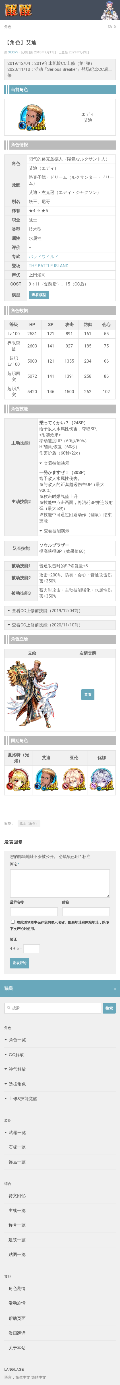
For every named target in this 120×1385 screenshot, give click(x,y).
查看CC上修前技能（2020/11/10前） (47, 625)
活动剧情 (15, 1302)
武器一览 (17, 1132)
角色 (7, 27)
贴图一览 (15, 1254)
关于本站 (15, 1347)
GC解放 (16, 1054)
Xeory (13, 52)
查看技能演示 (56, 463)
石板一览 (15, 1147)
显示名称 (17, 902)
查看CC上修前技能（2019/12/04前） (47, 610)
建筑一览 (15, 1239)
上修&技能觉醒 (23, 1098)
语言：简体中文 (17, 1377)
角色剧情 (15, 1288)
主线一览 (15, 1210)
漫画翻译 (15, 1332)
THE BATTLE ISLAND (49, 265)
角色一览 (17, 1039)
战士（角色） (29, 823)
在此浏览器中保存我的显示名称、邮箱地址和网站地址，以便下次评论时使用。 (59, 925)
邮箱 (65, 902)
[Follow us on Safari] (115, 989)
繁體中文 (38, 1377)
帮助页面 (15, 1318)
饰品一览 (15, 1161)
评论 (14, 864)
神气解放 (17, 1069)
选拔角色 (17, 1084)
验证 (13, 939)
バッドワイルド (44, 256)
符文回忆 (15, 1195)
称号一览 (15, 1225)
